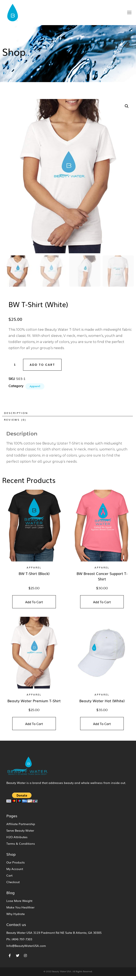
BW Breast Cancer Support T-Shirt (102, 576)
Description (16, 413)
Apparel (35, 386)
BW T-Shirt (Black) (34, 573)
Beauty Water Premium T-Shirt (34, 700)
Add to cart (42, 364)
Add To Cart (34, 601)
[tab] (67, 412)
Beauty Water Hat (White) (102, 700)
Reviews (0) (15, 420)
